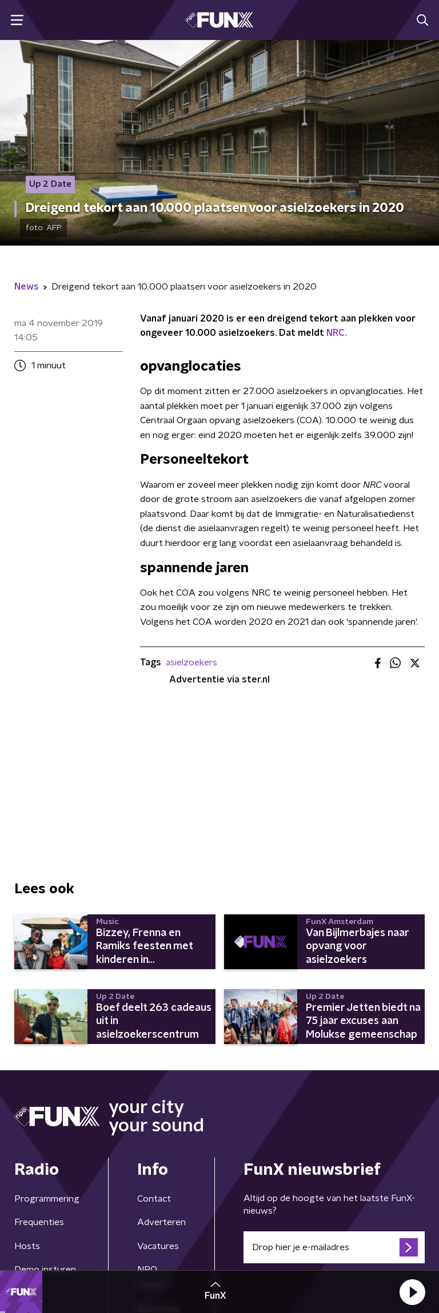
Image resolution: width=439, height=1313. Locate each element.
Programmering (46, 1198)
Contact (154, 1198)
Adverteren (161, 1222)
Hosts (27, 1246)
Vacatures (158, 1246)
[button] (412, 1292)
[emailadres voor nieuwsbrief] (334, 1247)
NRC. (336, 333)
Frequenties (39, 1222)
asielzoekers (191, 662)
